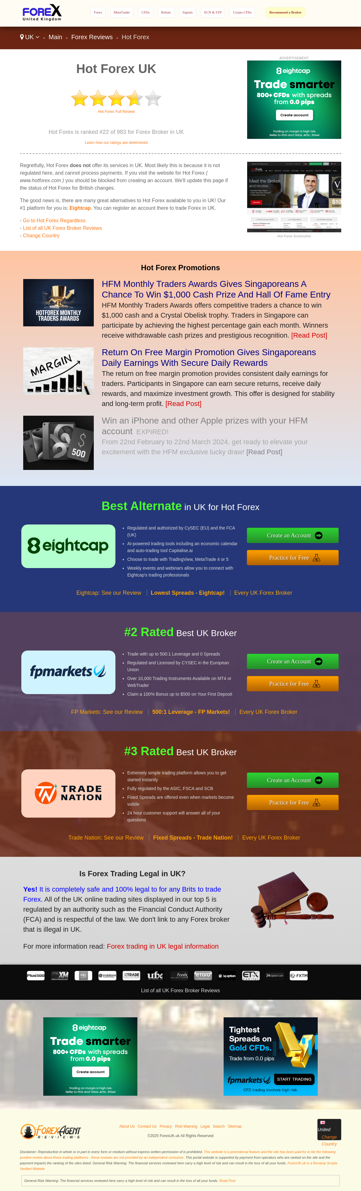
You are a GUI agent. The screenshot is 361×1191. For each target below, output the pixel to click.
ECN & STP (212, 12)
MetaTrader (122, 12)
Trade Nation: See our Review (106, 843)
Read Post (227, 1181)
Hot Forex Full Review (116, 111)
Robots (166, 12)
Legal (205, 1126)
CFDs (145, 12)
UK (30, 37)
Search (219, 1126)
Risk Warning (186, 1126)
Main (55, 37)
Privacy (166, 1126)
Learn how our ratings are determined (116, 142)
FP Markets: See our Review (107, 717)
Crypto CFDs (242, 12)
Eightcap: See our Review (108, 598)
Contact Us (147, 1126)
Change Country (41, 235)
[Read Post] (309, 335)
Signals (188, 12)
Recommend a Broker (285, 12)
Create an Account (294, 536)
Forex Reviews (92, 37)
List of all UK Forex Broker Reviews (62, 228)
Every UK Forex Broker (263, 598)
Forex (98, 12)
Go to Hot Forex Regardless (54, 220)
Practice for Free (294, 557)
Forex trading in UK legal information (155, 944)
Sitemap (235, 1126)
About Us (127, 1126)
